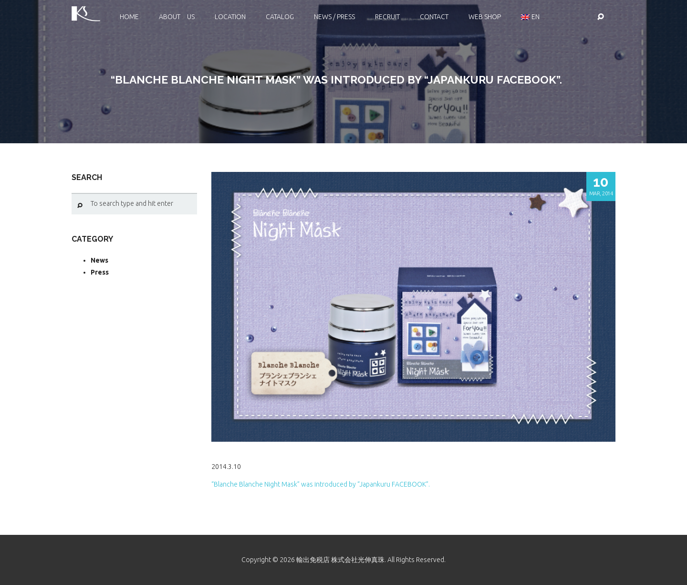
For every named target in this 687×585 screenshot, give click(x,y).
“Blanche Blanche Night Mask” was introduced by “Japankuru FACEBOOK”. (320, 484)
